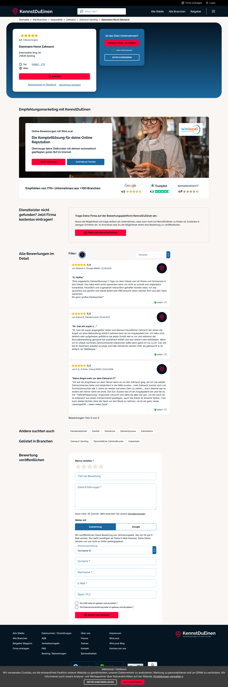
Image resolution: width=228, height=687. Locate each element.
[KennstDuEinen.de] (32, 11)
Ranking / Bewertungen (54, 653)
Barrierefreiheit (89, 653)
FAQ (44, 648)
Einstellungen (64, 633)
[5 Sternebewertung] (101, 466)
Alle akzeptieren (132, 682)
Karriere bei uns (117, 648)
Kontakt (85, 648)
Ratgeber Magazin (22, 643)
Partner (85, 643)
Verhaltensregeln (136, 513)
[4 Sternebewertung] (95, 466)
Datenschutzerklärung (93, 607)
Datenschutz (48, 633)
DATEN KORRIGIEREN (122, 57)
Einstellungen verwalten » (168, 676)
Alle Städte (157, 11)
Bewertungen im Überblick (42, 84)
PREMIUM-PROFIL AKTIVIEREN (122, 43)
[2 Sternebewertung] (83, 466)
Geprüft (160, 302)
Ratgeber (195, 11)
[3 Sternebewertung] (89, 466)
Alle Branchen (177, 11)
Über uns (85, 633)
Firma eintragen (21, 648)
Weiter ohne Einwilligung (100, 682)
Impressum (115, 633)
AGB (85, 603)
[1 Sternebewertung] (78, 466)
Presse (84, 638)
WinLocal (114, 638)
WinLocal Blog (117, 643)
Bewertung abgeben (70, 84)
